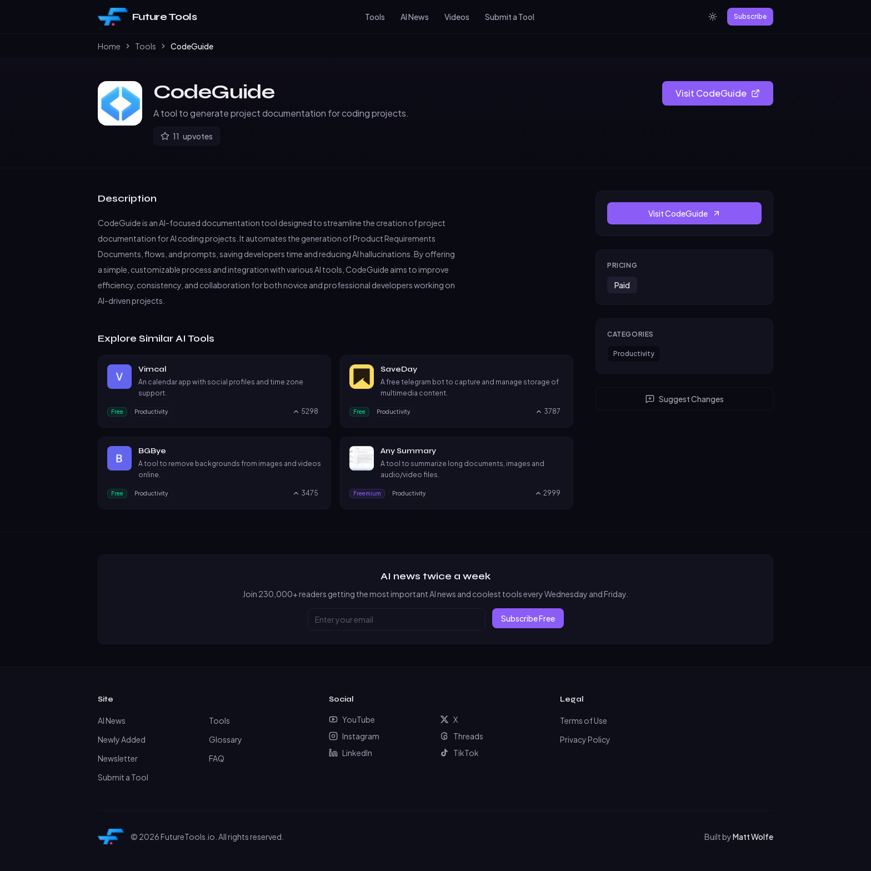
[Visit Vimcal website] (317, 369)
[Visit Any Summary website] (559, 451)
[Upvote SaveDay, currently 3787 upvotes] (548, 411)
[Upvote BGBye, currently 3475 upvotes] (305, 493)
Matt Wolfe (753, 837)
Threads (461, 736)
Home (109, 46)
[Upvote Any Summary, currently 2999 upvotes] (547, 493)
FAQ (216, 758)
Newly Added (122, 739)
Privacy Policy (585, 739)
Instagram (354, 736)
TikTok (459, 753)
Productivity (633, 353)
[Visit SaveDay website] (559, 369)
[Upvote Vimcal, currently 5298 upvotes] (305, 411)
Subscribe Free (528, 618)
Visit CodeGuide (717, 93)
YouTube (352, 719)
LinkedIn (350, 753)
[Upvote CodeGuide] (186, 136)
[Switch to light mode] (713, 17)
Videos (456, 17)
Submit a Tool (509, 17)
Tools (375, 17)
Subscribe (750, 16)
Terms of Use (583, 720)
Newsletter (118, 758)
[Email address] (396, 619)
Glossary (225, 739)
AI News (415, 17)
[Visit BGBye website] (317, 451)
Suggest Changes (684, 399)
